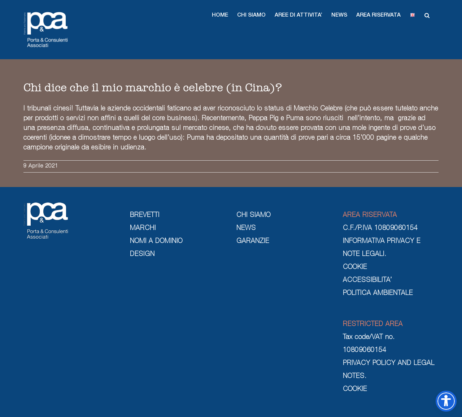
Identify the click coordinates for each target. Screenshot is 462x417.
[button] (220, 15)
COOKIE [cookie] (355, 267)
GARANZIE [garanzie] (252, 241)
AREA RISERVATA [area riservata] (370, 215)
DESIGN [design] (142, 254)
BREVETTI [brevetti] (145, 215)
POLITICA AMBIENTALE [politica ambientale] (378, 293)
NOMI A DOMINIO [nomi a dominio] (156, 241)
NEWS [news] (246, 228)
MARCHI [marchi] (143, 228)
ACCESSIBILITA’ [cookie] (367, 280)
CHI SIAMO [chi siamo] (253, 215)
